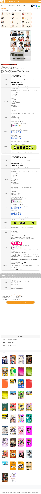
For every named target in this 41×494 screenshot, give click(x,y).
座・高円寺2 (14, 231)
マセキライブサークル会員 (7, 299)
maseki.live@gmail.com (16, 269)
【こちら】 (23, 262)
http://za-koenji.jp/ (12, 345)
